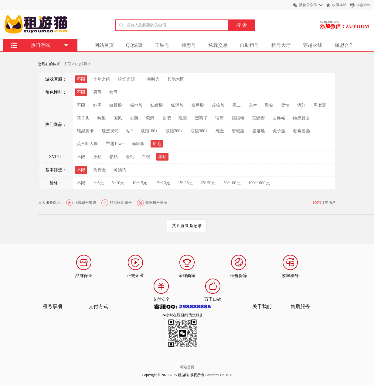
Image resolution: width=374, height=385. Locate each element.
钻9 (129, 131)
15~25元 (185, 183)
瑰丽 (182, 118)
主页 (67, 64)
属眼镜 (238, 118)
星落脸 (258, 131)
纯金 (220, 131)
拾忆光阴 (126, 79)
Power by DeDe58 (218, 375)
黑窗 (269, 105)
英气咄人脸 (87, 143)
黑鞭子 (201, 118)
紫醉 (150, 118)
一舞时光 (151, 79)
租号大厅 (281, 45)
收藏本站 (339, 5)
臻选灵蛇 (110, 131)
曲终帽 (279, 118)
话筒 (219, 118)
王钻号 (162, 45)
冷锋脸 (218, 105)
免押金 (99, 170)
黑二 (236, 105)
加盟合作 (363, 5)
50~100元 (232, 183)
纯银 (101, 118)
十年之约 (101, 79)
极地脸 (136, 105)
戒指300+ (199, 131)
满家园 (138, 143)
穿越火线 (312, 45)
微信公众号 (308, 5)
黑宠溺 (320, 105)
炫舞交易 (218, 45)
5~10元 (118, 183)
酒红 (301, 105)
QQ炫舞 (134, 45)
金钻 (130, 156)
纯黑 (97, 105)
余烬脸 (197, 105)
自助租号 (249, 45)
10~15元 (140, 183)
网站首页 (104, 45)
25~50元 (208, 183)
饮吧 (166, 118)
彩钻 (113, 156)
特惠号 (189, 45)
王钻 (97, 156)
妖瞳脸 (156, 105)
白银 (146, 156)
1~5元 (98, 183)
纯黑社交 (301, 118)
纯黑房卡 (85, 131)
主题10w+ (115, 143)
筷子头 (83, 118)
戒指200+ (174, 131)
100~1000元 (259, 183)
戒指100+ (149, 131)
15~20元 (162, 183)
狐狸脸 (177, 105)
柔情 (285, 105)
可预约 (120, 170)
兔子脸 (279, 131)
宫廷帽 (258, 118)
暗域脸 (238, 131)
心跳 (134, 118)
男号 (97, 92)
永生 (253, 105)
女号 (113, 92)
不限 (81, 105)
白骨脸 (115, 105)
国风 (118, 118)
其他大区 (175, 79)
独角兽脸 (301, 131)
